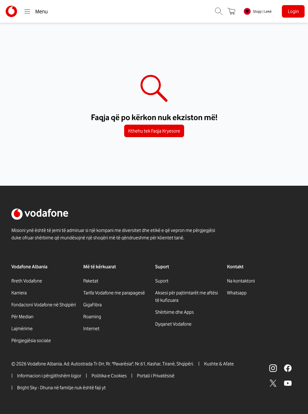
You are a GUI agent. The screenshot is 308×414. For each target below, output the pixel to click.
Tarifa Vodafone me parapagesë (114, 293)
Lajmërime (22, 328)
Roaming (92, 316)
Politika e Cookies (109, 376)
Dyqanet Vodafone (173, 324)
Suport (161, 281)
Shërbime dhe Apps (174, 312)
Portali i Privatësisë (155, 376)
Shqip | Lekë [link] (262, 11)
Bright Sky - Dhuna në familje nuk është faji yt (61, 387)
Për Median (22, 316)
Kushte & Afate (219, 364)
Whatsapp (237, 293)
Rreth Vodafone (26, 281)
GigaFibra (92, 305)
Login (293, 11)
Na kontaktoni (241, 281)
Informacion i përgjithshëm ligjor (49, 376)
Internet (91, 328)
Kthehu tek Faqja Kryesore (154, 131)
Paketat (90, 281)
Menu (36, 11)
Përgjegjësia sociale (31, 340)
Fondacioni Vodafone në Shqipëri (43, 305)
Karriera (19, 293)
